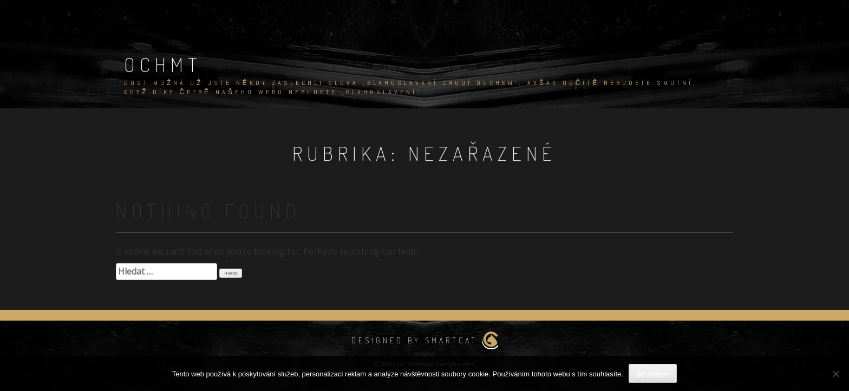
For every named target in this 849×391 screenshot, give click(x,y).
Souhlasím (652, 374)
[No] (835, 373)
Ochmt (163, 64)
